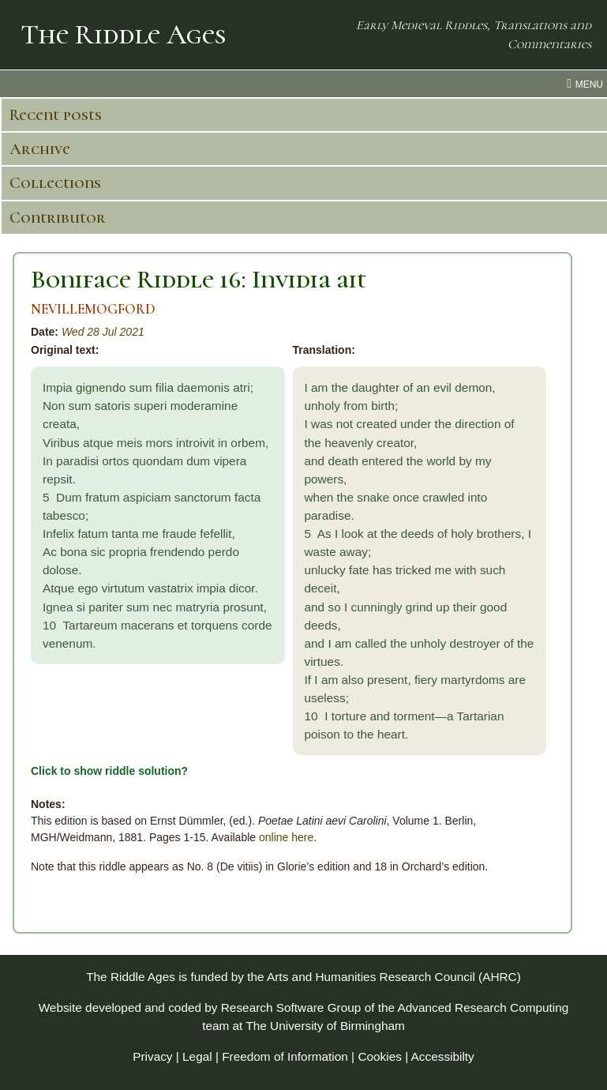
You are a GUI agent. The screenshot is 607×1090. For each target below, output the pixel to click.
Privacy (152, 1056)
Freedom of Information (285, 1056)
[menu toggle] (303, 83)
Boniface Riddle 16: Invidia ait (199, 279)
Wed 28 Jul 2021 (103, 331)
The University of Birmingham (324, 1025)
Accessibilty (442, 1056)
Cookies (380, 1056)
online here (286, 837)
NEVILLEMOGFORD (93, 309)
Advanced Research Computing (482, 1007)
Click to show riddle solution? (109, 771)
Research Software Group (291, 1007)
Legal (197, 1056)
